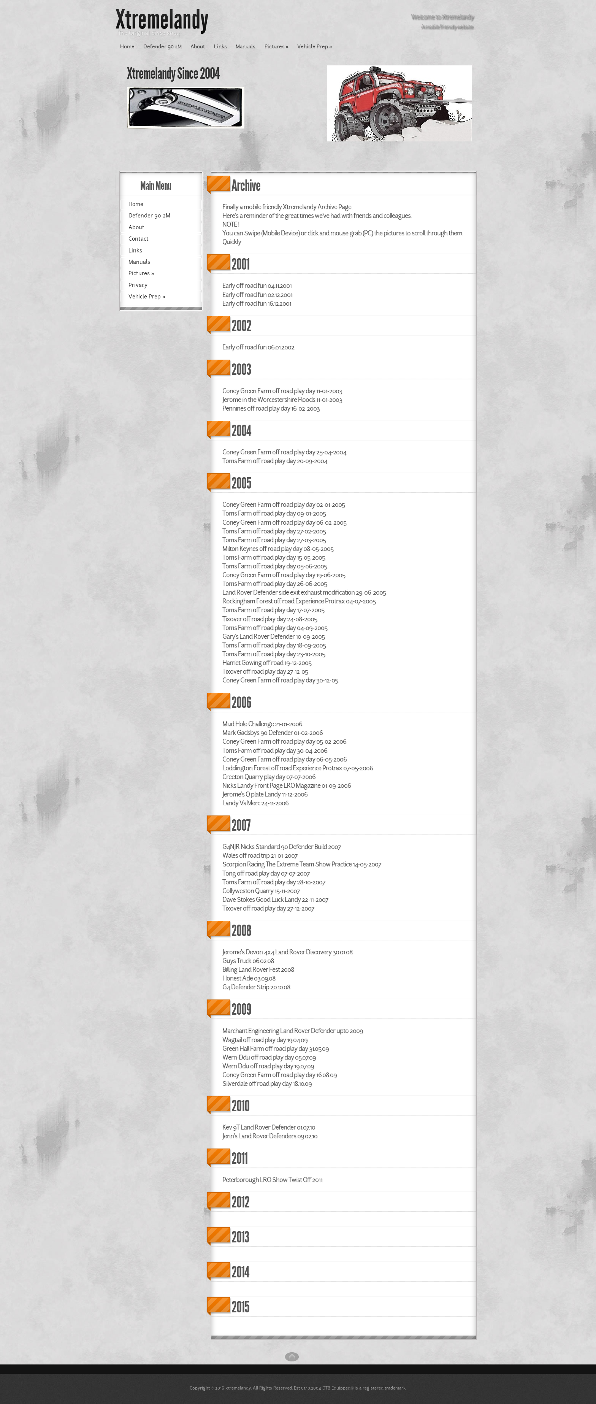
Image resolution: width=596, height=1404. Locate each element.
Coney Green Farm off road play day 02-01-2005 (283, 504)
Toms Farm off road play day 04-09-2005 (274, 627)
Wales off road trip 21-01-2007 (259, 855)
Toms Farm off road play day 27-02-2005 (274, 531)
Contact (138, 238)
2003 (241, 370)
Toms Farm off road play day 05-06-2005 (274, 566)
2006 (241, 703)
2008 (241, 931)
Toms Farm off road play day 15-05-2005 (273, 557)
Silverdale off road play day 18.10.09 (267, 1083)
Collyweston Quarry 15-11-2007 (261, 891)
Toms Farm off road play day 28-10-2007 (273, 882)
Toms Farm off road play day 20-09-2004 (274, 461)
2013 (240, 1237)
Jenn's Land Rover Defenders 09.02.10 (269, 1136)
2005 (241, 483)
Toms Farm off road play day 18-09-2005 (274, 645)
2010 (240, 1106)
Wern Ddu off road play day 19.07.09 (268, 1066)
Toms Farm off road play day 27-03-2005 (274, 540)
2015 (240, 1307)
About (197, 46)
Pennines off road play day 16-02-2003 (271, 408)
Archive (245, 186)
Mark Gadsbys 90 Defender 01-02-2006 (272, 732)
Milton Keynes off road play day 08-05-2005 (277, 548)
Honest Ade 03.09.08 (249, 978)
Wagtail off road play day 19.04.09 (265, 1040)
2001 (240, 264)
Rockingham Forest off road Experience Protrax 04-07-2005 (299, 601)
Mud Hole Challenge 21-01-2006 (262, 724)
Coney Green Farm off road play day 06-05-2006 (284, 759)
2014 (240, 1272)
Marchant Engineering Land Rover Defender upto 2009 (292, 1030)
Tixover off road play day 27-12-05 (265, 671)
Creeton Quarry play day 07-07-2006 (268, 777)
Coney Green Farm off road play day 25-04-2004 (284, 452)
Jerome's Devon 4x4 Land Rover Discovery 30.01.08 (287, 952)
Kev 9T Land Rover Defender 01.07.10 (268, 1127)
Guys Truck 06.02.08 (248, 961)
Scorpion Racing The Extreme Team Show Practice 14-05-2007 (301, 864)
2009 (241, 1009)
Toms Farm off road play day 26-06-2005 (274, 583)
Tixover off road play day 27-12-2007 (268, 908)
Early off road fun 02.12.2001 (257, 294)
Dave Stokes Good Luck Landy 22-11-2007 (275, 899)
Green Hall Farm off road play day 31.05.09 (275, 1048)
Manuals (245, 46)
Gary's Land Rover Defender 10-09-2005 (273, 636)
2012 (240, 1202)
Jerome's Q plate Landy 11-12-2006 (265, 794)
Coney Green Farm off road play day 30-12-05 (280, 680)
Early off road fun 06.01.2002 (258, 347)
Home (127, 46)
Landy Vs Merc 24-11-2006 (255, 803)
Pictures (276, 46)
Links (220, 46)
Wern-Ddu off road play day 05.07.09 (269, 1057)
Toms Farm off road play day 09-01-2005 (274, 513)
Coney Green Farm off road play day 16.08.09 (279, 1075)
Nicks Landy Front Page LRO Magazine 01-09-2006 (286, 785)
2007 (240, 825)
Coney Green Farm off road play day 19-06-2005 (283, 575)
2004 (241, 431)
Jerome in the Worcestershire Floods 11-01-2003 (282, 399)
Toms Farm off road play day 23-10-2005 (273, 654)
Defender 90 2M (162, 46)
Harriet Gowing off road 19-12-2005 (266, 662)
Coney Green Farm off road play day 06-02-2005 (284, 522)
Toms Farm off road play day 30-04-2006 (274, 750)
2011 (239, 1159)
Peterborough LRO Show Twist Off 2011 (272, 1179)
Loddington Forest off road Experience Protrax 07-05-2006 (297, 768)
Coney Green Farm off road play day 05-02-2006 (284, 741)
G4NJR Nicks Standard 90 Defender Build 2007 (281, 846)
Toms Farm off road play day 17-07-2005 (273, 610)
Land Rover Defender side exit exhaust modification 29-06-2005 (304, 592)
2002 (241, 326)
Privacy (137, 285)
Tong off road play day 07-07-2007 (265, 873)
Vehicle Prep (314, 46)
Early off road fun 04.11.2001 (257, 285)
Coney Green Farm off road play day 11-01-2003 (282, 391)
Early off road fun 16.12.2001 (256, 303)
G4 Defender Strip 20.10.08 (256, 987)
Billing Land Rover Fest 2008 (258, 969)
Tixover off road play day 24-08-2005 (269, 619)
